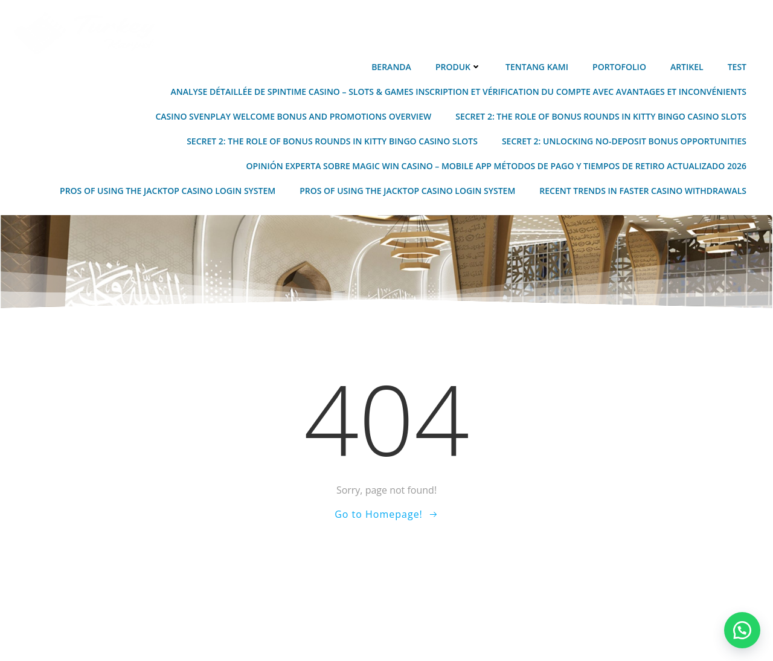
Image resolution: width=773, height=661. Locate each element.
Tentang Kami (536, 67)
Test (737, 67)
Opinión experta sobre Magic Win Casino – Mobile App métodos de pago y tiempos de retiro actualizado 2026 (496, 166)
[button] (742, 630)
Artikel (687, 67)
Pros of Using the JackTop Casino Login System (167, 190)
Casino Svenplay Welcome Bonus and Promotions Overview (293, 116)
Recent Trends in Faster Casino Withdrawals (642, 190)
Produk (458, 67)
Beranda (391, 67)
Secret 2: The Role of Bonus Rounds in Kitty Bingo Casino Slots (600, 116)
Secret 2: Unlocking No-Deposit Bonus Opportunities (624, 141)
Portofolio (619, 67)
